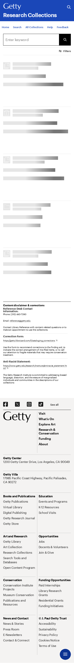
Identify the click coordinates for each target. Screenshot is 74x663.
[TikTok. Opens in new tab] (40, 404)
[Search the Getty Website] (69, 7)
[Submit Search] (65, 40)
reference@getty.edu (20, 320)
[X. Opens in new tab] (17, 404)
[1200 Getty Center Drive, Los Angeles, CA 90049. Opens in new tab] (36, 462)
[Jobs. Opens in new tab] (42, 541)
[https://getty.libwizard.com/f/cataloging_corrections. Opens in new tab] (30, 340)
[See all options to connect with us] (54, 404)
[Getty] (12, 7)
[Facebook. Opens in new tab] (5, 404)
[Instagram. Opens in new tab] (29, 404)
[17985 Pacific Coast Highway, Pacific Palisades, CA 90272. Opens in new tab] (37, 480)
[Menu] (65, 654)
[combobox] (31, 40)
